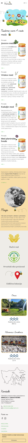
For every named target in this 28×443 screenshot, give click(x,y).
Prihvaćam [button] (14, 440)
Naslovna (4, 423)
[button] (2, 3)
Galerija (4, 431)
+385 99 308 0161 (8, 406)
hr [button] (25, 3)
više (3, 68)
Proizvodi (4, 426)
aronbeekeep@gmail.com (10, 408)
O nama (4, 182)
